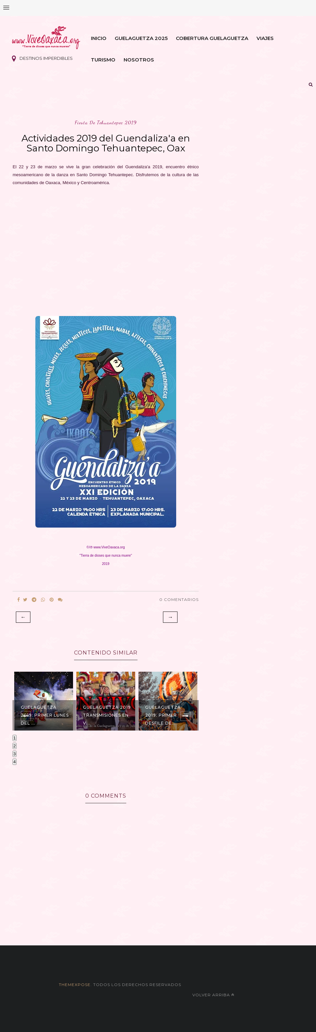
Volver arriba (213, 994)
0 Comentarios (179, 599)
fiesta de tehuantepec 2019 (106, 122)
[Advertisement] (106, 249)
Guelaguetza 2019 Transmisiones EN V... (107, 715)
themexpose (75, 984)
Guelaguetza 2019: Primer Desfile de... (163, 715)
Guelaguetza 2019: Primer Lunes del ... (45, 715)
